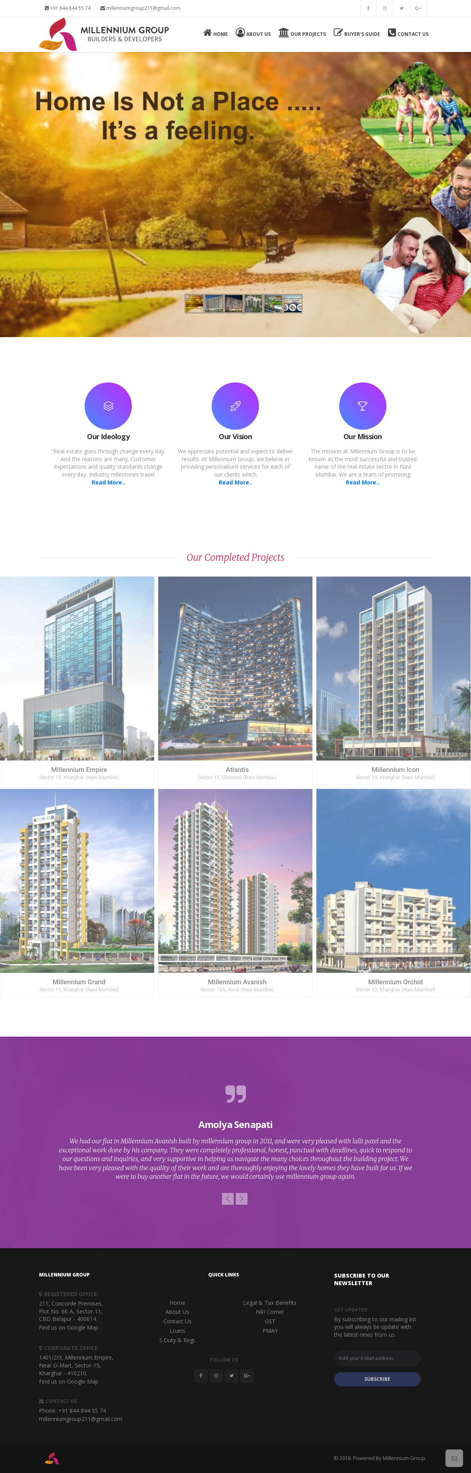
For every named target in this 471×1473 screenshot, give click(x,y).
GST (270, 1321)
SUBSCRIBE (377, 1379)
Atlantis (237, 770)
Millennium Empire (79, 770)
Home (215, 32)
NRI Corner (270, 1311)
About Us (253, 32)
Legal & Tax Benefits (270, 1302)
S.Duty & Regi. (177, 1340)
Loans (177, 1330)
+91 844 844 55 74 (68, 8)
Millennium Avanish (237, 982)
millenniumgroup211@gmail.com (140, 8)
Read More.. (108, 482)
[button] (228, 1199)
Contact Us (408, 32)
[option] (236, 1132)
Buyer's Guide (357, 32)
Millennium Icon (395, 770)
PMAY (270, 1330)
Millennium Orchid (395, 982)
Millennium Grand (79, 982)
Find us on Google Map (68, 1327)
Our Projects (302, 32)
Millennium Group (404, 1458)
